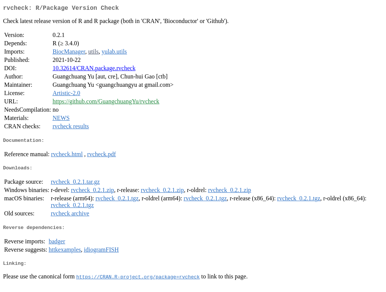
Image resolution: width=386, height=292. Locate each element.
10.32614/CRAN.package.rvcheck (93, 69)
